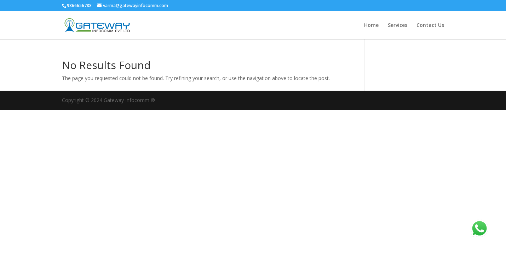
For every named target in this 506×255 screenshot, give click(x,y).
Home (371, 25)
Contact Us (430, 25)
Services (397, 25)
